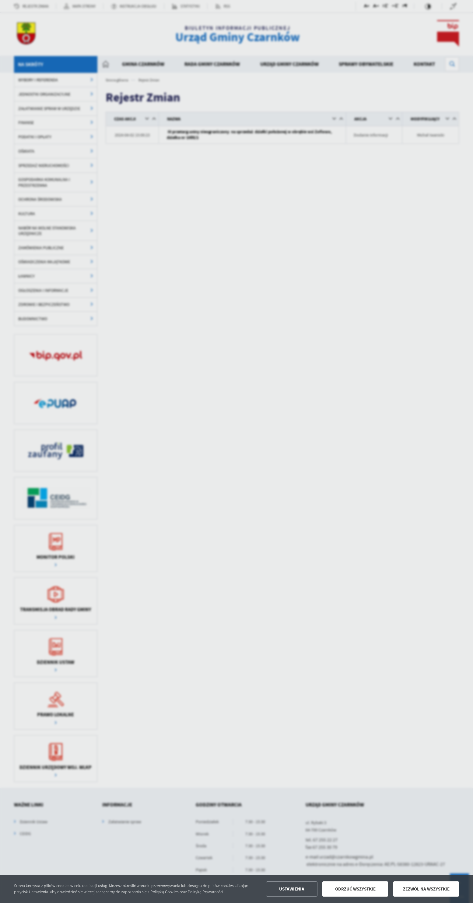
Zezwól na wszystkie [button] (426, 889)
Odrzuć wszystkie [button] (355, 889)
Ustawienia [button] (291, 889)
